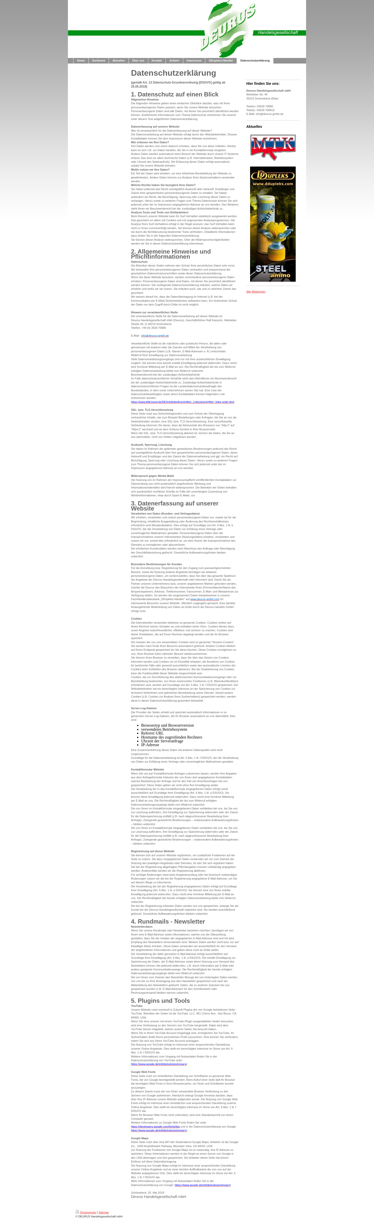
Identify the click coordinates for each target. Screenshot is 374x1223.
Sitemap (104, 1212)
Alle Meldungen (256, 291)
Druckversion (86, 1212)
